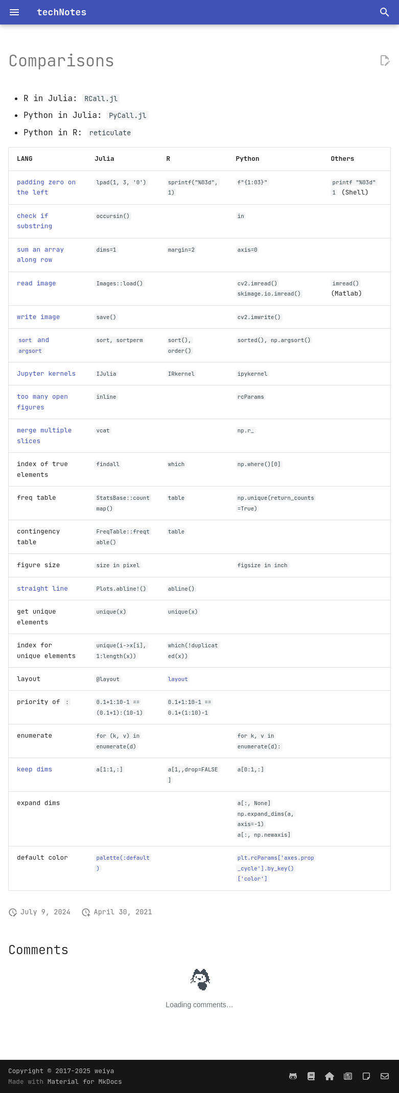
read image (36, 283)
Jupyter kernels (46, 373)
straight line (42, 588)
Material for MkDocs (85, 1081)
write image (38, 316)
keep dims (34, 769)
